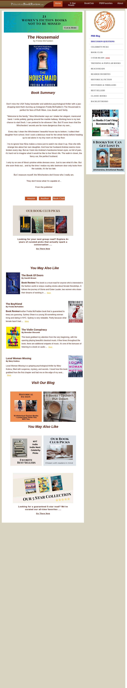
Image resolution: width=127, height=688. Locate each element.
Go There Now (43, 249)
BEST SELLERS (98, 90)
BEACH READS (98, 69)
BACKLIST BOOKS (99, 101)
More (49, 293)
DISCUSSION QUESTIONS (102, 41)
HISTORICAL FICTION (101, 80)
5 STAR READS (100, 58)
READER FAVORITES (100, 74)
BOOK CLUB (97, 52)
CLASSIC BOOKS (99, 96)
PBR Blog (95, 36)
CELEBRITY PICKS (100, 47)
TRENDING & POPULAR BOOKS (106, 63)
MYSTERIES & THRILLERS (103, 85)
